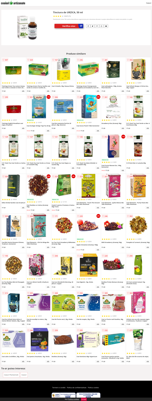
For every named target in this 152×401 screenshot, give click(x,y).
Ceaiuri (148, 3)
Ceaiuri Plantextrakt (11, 375)
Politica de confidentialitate (76, 388)
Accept (83, 399)
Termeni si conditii (59, 388)
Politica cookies (93, 388)
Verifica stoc (72, 26)
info (23, 91)
